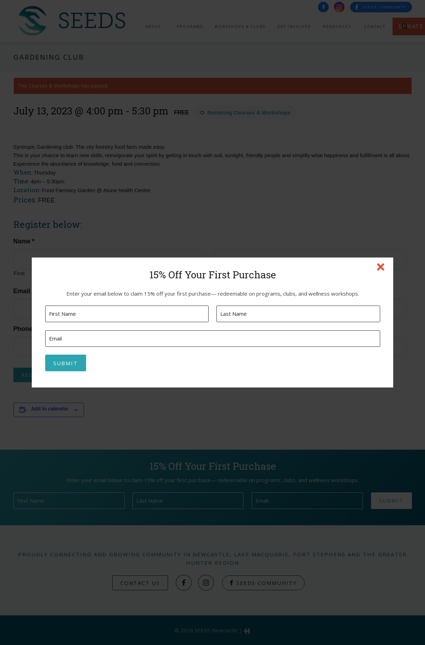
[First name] (127, 314)
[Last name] (298, 314)
